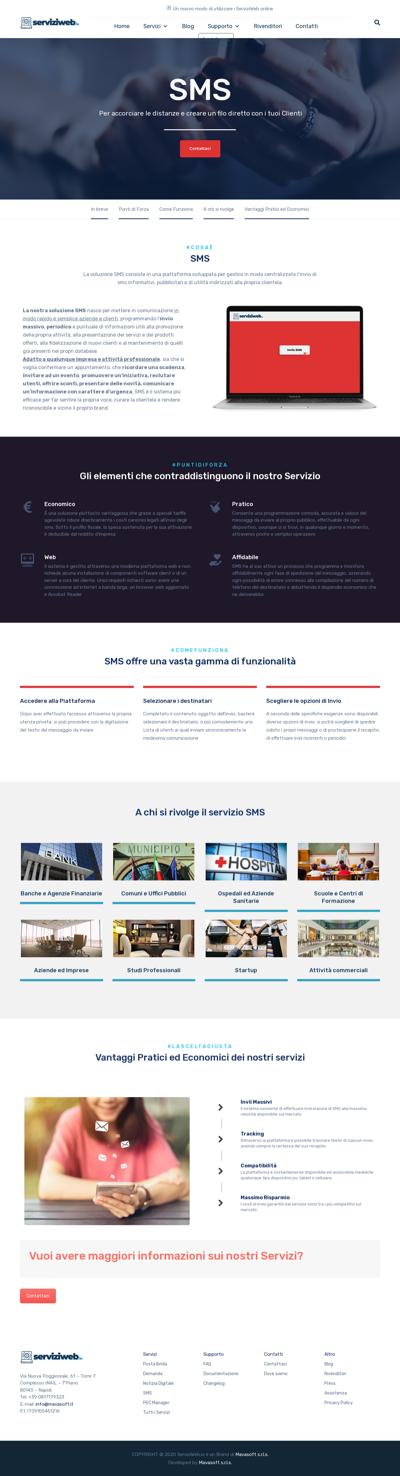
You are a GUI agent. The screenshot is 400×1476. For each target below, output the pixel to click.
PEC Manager (156, 1402)
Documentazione (220, 1373)
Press (330, 1383)
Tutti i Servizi (156, 1412)
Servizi (155, 26)
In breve (99, 209)
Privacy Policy (338, 1402)
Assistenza (216, 39)
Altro (329, 1354)
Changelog (214, 1383)
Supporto (224, 26)
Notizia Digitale (158, 1383)
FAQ (207, 1364)
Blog (188, 26)
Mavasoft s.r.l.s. (251, 1454)
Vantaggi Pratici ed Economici (277, 209)
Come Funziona (176, 209)
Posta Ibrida (155, 1364)
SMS (147, 1393)
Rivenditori (268, 26)
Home (122, 26)
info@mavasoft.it (54, 1404)
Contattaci (38, 1296)
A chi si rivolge (218, 209)
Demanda (152, 1373)
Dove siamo (276, 1373)
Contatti (307, 26)
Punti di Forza (134, 209)
